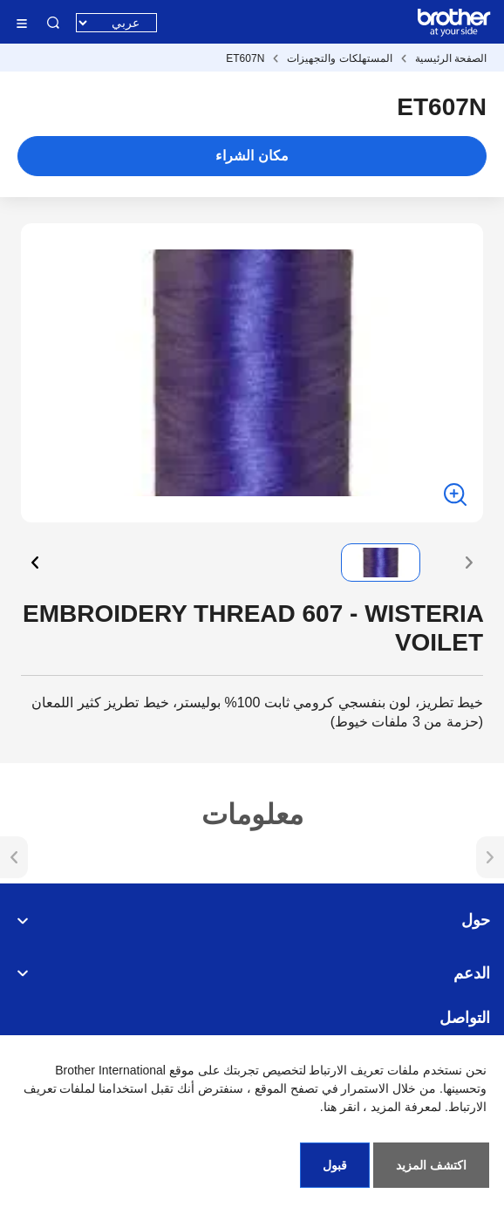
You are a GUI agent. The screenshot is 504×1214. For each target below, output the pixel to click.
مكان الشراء (251, 155)
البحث (53, 22)
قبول (335, 1165)
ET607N (245, 58)
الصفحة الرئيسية (451, 58)
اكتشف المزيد (431, 1165)
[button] (469, 562)
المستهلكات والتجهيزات (339, 58)
